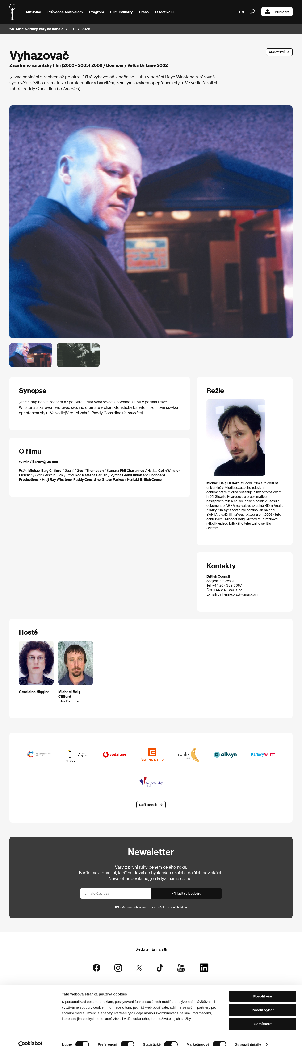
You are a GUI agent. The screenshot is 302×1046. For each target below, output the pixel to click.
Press (144, 12)
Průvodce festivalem (65, 12)
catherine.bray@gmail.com (238, 594)
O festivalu (164, 12)
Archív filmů (277, 51)
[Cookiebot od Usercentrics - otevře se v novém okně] (30, 1036)
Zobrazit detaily (248, 1037)
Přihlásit (277, 11)
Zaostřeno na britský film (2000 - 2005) (49, 65)
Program (96, 12)
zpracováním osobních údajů (168, 907)
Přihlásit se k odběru (186, 894)
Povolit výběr (263, 1002)
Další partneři (148, 805)
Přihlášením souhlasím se (151, 907)
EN (241, 12)
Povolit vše (262, 988)
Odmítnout (263, 1016)
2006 (96, 65)
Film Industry (121, 12)
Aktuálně (33, 12)
